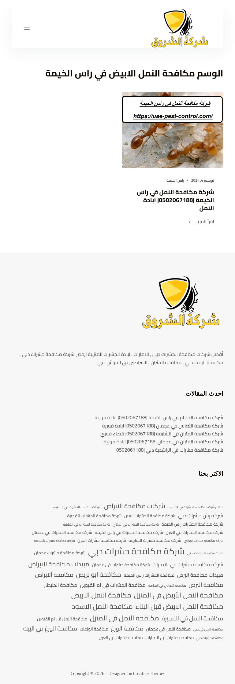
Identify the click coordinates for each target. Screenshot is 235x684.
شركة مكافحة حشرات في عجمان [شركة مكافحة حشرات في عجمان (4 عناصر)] (121, 564)
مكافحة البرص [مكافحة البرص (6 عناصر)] (205, 585)
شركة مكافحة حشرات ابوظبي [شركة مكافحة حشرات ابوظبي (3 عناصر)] (203, 541)
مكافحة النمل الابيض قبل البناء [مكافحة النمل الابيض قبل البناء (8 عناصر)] (179, 606)
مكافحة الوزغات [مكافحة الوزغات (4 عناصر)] (94, 629)
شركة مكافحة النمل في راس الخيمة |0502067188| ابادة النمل (175, 199)
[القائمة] (27, 28)
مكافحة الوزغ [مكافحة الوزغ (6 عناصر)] (127, 629)
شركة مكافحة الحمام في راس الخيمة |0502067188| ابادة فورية (159, 417)
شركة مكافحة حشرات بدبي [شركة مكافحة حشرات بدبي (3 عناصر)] (205, 553)
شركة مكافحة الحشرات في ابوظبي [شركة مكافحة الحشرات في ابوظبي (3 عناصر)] (136, 524)
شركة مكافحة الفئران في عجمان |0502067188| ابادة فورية (163, 441)
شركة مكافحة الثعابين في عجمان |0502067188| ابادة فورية (162, 425)
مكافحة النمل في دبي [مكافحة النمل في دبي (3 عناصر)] (208, 629)
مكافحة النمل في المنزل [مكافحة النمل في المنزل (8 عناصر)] (124, 618)
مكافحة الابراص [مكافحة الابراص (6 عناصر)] (54, 575)
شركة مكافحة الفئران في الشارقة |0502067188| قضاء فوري (161, 433)
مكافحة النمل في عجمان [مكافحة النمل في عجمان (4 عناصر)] (168, 629)
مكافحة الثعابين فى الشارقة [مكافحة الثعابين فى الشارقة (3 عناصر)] (167, 586)
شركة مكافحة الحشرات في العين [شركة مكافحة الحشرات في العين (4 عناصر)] (194, 532)
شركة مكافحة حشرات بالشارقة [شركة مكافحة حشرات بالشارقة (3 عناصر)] (54, 541)
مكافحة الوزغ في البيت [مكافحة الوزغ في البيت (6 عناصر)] (50, 629)
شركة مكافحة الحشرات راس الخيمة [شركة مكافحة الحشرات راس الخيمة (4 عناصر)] (192, 524)
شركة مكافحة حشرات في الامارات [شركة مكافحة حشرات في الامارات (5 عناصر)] (187, 564)
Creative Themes (149, 673)
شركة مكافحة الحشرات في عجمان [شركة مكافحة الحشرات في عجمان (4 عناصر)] (62, 532)
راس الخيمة (175, 180)
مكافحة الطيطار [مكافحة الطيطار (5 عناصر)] (60, 585)
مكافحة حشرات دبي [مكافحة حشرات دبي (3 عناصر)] (209, 638)
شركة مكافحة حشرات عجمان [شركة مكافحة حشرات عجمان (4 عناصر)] (60, 552)
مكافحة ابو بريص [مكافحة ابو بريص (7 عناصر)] (98, 574)
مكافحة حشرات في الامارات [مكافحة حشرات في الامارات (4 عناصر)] (169, 637)
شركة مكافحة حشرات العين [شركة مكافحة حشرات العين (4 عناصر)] (101, 540)
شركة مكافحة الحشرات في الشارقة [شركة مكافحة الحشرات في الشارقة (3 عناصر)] (86, 524)
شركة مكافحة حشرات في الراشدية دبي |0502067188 (169, 449)
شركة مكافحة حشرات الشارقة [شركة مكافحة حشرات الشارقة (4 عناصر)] (155, 540)
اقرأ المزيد (201, 222)
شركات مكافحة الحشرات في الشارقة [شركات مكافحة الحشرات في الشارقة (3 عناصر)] (77, 507)
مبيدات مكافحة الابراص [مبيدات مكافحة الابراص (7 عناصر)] (59, 564)
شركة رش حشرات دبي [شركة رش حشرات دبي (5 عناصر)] (200, 516)
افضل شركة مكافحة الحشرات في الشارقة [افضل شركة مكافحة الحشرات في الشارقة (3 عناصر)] (195, 507)
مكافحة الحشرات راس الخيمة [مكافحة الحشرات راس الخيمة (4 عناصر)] (149, 575)
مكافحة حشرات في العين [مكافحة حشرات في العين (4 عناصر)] (121, 637)
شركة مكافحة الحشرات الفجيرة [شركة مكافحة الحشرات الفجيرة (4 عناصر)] (94, 515)
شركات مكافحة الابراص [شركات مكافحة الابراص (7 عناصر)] (134, 506)
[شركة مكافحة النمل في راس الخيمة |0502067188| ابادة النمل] (172, 130)
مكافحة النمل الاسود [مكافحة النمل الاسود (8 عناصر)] (102, 606)
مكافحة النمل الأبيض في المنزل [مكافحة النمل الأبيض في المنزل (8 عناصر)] (178, 595)
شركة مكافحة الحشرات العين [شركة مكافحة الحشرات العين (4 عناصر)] (149, 515)
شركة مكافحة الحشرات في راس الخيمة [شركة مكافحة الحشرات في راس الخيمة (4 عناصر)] (129, 532)
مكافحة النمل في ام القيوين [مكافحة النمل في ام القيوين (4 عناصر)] (62, 619)
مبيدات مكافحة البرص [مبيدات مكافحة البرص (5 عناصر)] (200, 575)
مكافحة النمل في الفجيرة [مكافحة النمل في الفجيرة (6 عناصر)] (192, 618)
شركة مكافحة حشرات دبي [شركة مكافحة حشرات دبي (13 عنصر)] (136, 551)
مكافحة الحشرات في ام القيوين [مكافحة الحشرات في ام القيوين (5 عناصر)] (113, 585)
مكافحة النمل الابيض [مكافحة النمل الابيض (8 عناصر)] (101, 595)
